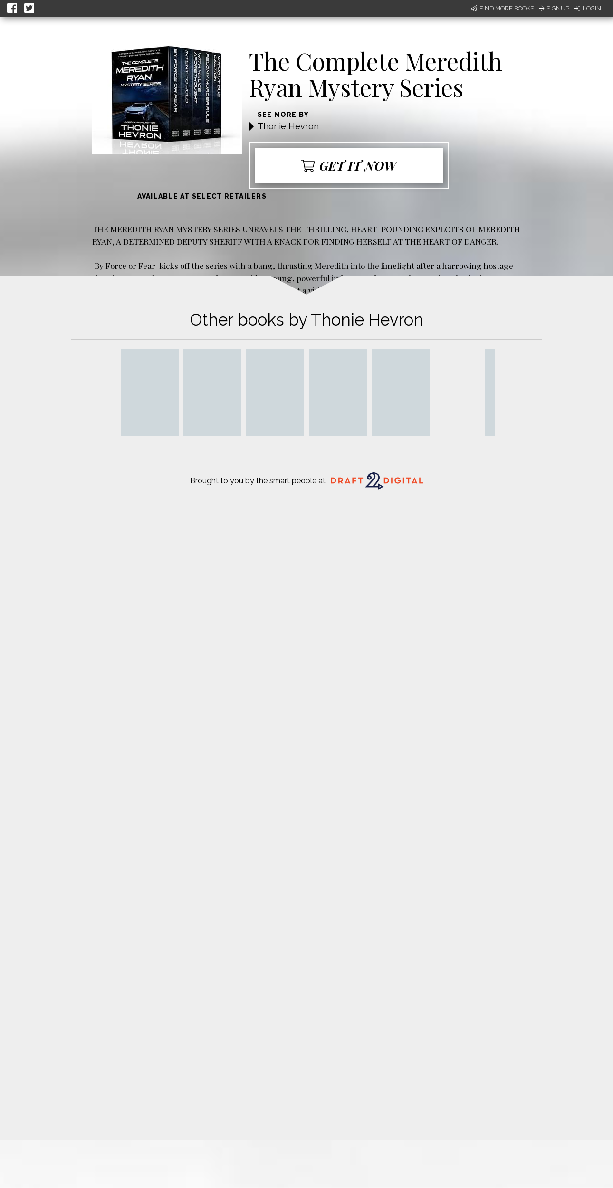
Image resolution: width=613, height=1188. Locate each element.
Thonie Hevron (288, 126)
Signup (554, 8)
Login (587, 8)
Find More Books (502, 8)
